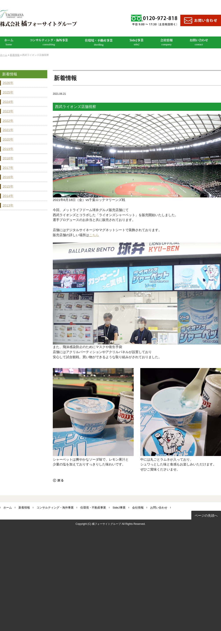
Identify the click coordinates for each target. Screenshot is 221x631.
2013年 (8, 205)
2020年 (8, 139)
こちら (94, 235)
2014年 (8, 196)
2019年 (8, 149)
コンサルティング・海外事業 (55, 507)
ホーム (3, 55)
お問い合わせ (158, 507)
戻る (58, 480)
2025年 (8, 92)
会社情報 (138, 507)
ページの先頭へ (206, 515)
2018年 (8, 158)
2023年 (8, 111)
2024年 (8, 102)
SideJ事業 (119, 507)
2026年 (8, 83)
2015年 (8, 186)
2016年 (8, 177)
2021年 (8, 130)
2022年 (8, 120)
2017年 (8, 168)
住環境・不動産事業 (93, 507)
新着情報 (15, 55)
